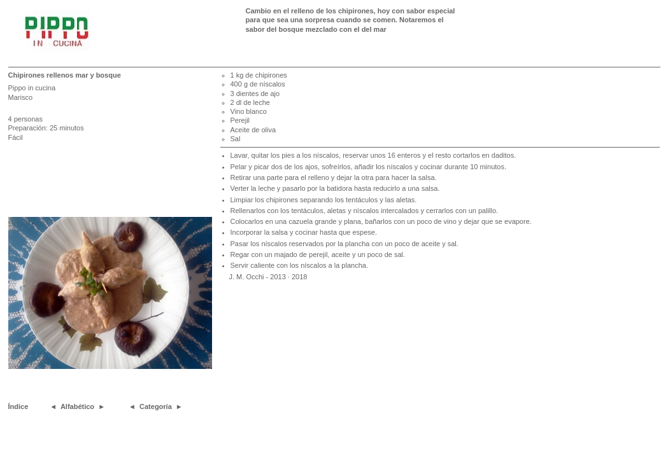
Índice (18, 406)
